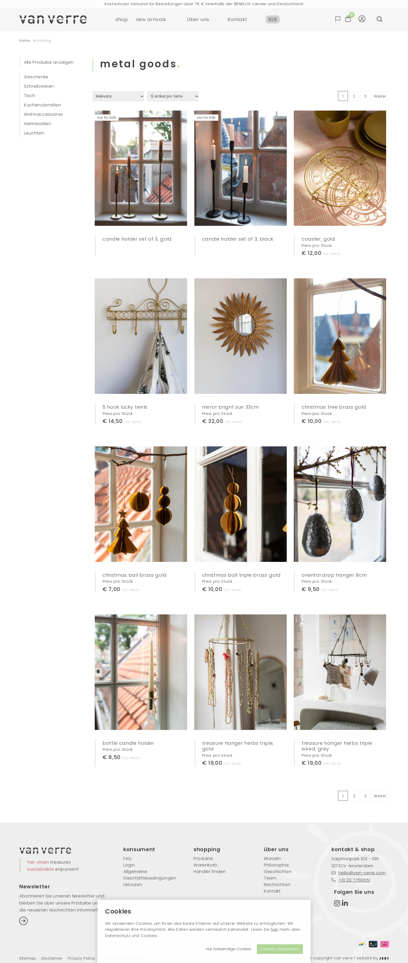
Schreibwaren (39, 86)
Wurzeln (272, 859)
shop (122, 19)
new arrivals (151, 19)
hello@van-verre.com (359, 873)
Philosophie (276, 865)
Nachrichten (277, 885)
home (24, 40)
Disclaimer (52, 958)
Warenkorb (205, 865)
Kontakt (237, 19)
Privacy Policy (81, 958)
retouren (132, 885)
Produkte (203, 859)
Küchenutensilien (42, 105)
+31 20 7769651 (351, 880)
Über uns (198, 19)
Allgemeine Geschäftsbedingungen (149, 875)
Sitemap (27, 958)
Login (129, 865)
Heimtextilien (37, 124)
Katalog (44, 40)
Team (270, 878)
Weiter (380, 96)
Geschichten (278, 872)
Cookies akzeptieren (280, 949)
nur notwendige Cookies (228, 949)
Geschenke (36, 77)
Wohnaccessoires (43, 114)
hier (274, 929)
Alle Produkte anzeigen (49, 62)
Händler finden (210, 872)
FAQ (127, 859)
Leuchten (34, 133)
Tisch (29, 96)
